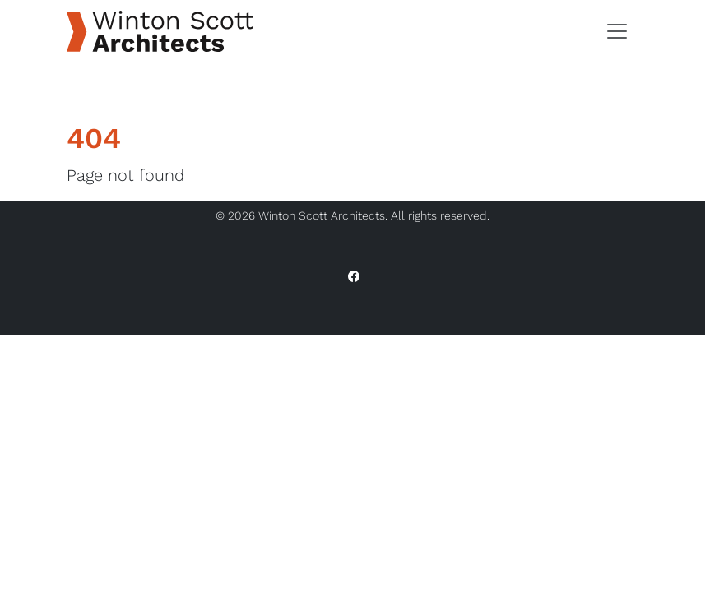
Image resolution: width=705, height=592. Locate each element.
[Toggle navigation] (617, 31)
